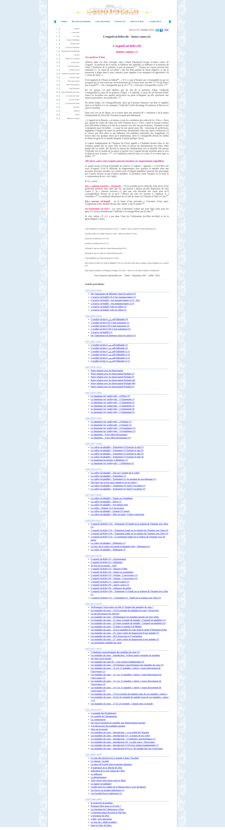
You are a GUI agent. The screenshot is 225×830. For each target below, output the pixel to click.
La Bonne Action (74, 70)
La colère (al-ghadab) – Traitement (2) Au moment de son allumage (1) (123, 479)
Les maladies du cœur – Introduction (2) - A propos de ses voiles (120, 735)
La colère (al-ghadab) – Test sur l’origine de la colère (115, 473)
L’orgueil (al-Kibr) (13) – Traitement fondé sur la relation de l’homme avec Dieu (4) (129, 530)
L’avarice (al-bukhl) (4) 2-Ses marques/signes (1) (113, 297)
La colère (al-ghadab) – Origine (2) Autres (110, 511)
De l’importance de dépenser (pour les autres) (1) (113, 335)
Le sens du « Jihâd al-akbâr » (104, 822)
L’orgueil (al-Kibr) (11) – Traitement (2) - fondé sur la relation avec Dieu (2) (126, 598)
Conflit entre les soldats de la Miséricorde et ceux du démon (118, 787)
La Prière (76, 28)
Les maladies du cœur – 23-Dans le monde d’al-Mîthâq (116, 626)
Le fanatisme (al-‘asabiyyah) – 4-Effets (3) (110, 396)
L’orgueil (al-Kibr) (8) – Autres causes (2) (110, 585)
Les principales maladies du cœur (106, 642)
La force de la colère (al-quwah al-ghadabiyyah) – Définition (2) (120, 546)
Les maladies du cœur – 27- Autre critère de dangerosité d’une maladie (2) (125, 639)
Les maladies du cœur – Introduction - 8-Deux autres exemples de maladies (125, 655)
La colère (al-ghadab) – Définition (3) (108, 549)
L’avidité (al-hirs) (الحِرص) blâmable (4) (109, 319)
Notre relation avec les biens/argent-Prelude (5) (112, 386)
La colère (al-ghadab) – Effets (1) (106, 501)
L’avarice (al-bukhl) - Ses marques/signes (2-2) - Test (115, 300)
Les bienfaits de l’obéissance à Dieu (107, 809)
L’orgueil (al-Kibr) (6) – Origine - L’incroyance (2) (114, 578)
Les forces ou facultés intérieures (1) (107, 790)
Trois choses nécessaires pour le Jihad (108, 780)
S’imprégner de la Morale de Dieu (106, 767)
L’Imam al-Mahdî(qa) (72, 40)
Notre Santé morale (73, 81)
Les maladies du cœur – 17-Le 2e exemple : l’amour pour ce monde (122, 703)
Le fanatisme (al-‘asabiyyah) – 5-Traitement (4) (113, 409)
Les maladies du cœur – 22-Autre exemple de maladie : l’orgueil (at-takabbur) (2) (128, 623)
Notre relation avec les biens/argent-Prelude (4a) (113, 380)
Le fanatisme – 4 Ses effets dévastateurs (109, 434)
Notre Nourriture (74, 88)
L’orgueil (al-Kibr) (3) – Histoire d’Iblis (109, 569)
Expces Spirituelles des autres (70, 92)
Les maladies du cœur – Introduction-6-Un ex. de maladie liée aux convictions (127, 748)
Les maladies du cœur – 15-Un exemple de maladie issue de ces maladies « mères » (129, 694)
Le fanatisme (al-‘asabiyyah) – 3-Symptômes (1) (113, 428)
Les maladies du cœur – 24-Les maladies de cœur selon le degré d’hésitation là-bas (129, 630)
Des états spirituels (74, 66)
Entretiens (76, 107)
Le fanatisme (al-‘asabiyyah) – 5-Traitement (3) (113, 406)
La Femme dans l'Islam (72, 103)
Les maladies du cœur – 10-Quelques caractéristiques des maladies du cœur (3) (127, 665)
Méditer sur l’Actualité (72, 58)
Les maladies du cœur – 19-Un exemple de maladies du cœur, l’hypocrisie (125, 610)
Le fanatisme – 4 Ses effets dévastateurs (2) (111, 438)
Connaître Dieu (74, 43)
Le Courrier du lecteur (72, 96)
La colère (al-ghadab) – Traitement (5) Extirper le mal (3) (117, 453)
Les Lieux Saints (74, 77)
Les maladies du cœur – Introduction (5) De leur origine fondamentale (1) (124, 745)
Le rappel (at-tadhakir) (101, 784)
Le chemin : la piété (100, 761)
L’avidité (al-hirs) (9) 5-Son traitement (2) (110, 326)
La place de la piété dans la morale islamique (111, 764)
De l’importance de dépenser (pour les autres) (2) (113, 294)
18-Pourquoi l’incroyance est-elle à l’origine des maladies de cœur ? (122, 607)
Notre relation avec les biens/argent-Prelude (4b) (113, 383)
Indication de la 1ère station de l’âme (108, 771)
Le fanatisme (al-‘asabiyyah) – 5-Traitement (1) (113, 399)
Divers (77, 114)
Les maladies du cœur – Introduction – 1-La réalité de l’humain (120, 732)
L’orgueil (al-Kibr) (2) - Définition (106, 562)
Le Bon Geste (75, 62)
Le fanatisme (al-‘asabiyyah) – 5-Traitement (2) (113, 402)
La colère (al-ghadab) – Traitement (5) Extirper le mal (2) (117, 450)
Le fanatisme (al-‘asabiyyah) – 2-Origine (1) (111, 421)
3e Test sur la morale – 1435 (104, 565)
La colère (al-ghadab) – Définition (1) (108, 543)
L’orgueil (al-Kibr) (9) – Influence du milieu (111, 588)
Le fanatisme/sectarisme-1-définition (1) (109, 460)
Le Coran (76, 36)
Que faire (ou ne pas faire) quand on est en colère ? (114, 482)
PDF (167, 30)
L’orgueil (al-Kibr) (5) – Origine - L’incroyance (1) (114, 575)
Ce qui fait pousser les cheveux (105, 613)
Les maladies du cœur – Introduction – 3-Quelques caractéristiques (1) (123, 739)
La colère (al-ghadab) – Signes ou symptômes (112, 498)
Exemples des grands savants (70, 73)
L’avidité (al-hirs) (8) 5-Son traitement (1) (110, 322)
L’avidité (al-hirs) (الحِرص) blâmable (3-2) (110, 361)
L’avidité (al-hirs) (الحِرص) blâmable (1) (109, 345)
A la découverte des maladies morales (108, 726)
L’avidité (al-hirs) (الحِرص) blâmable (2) (109, 348)
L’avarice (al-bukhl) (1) (101, 332)
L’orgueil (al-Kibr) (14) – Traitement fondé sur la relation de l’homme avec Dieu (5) (129, 533)
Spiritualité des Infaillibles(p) (70, 51)
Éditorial (76, 111)
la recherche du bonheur (102, 803)
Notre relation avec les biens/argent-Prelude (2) (112, 374)
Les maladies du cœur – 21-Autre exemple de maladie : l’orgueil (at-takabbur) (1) (128, 620)
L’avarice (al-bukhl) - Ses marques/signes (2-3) (112, 303)
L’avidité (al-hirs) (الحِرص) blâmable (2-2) (110, 354)
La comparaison (98, 719)
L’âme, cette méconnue (101, 819)
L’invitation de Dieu (100, 815)
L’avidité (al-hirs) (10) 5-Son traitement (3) (110, 329)
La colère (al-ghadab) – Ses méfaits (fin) (109, 505)
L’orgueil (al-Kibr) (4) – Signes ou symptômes (112, 572)
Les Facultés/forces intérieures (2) (106, 793)
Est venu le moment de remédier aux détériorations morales (118, 723)
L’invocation (75, 32)
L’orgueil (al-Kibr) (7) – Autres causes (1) (110, 581)
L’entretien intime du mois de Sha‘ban (108, 812)
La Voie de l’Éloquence (72, 47)
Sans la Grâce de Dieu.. (101, 825)
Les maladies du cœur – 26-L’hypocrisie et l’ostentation (116, 636)
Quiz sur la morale (99, 729)
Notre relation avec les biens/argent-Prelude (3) (112, 377)
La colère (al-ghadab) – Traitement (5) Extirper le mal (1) (117, 447)
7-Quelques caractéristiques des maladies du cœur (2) (115, 652)
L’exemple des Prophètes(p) (103, 713)
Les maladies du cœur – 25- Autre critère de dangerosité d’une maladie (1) (125, 633)
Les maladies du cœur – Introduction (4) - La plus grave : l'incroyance (123, 742)
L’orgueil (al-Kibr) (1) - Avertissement (108, 559)
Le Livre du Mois (74, 99)
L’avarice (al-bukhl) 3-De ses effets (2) (108, 310)
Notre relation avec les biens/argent (107, 370)
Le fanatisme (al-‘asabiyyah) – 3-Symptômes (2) (113, 431)
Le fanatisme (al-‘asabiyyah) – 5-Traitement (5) (113, 412)
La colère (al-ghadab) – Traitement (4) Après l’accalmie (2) (118, 489)
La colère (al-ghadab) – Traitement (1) (108, 476)
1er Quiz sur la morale (101, 658)
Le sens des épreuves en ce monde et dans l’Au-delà (115, 758)
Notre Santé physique (72, 84)
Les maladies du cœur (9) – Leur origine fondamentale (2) (117, 662)
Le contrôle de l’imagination (104, 716)
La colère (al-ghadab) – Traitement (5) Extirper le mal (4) (117, 457)
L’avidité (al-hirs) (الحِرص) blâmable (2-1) (110, 351)
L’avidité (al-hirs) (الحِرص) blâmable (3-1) (110, 358)
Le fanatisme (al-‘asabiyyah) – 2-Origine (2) (111, 425)
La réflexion (96, 774)
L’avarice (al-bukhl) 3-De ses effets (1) (108, 306)
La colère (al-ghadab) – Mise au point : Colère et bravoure (117, 514)
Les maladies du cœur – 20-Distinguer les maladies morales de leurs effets (125, 617)
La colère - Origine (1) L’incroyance (107, 508)
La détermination (98, 777)
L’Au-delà (76, 55)
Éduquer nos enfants (73, 118)
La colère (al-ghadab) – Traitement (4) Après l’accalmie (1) (118, 485)
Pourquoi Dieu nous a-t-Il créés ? (106, 806)
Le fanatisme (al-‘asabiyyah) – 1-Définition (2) (112, 463)
